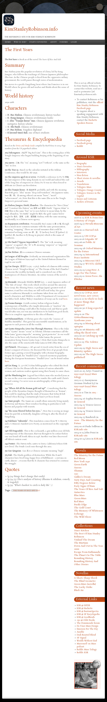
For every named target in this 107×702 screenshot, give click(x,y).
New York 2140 (82, 461)
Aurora (77, 467)
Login (74, 42)
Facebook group (84, 143)
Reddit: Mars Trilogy (87, 649)
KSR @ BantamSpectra (88, 611)
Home (8, 42)
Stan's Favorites (38, 42)
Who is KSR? (20, 42)
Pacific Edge (80, 504)
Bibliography (83, 169)
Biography (82, 163)
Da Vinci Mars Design (87, 626)
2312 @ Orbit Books (86, 620)
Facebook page (84, 140)
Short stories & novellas (88, 178)
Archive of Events (85, 202)
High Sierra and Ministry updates (88, 350)
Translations (83, 184)
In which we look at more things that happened (88, 302)
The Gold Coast (82, 507)
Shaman (78, 470)
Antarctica (79, 492)
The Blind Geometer (85, 581)
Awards (80, 181)
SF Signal (81, 638)
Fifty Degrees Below (84, 483)
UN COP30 (90, 236)
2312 (76, 473)
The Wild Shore (82, 517)
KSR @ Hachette (85, 608)
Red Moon (79, 458)
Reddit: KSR (82, 652)
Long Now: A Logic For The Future (86, 271)
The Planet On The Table (87, 555)
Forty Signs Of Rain (84, 486)
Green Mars (80, 498)
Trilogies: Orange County (89, 190)
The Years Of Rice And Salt (88, 489)
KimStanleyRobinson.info (31, 29)
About (53, 42)
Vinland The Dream (84, 539)
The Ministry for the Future (88, 455)
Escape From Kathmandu (87, 552)
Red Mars (79, 501)
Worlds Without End (87, 640)
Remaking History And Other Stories (86, 563)
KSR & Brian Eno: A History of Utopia (88, 219)
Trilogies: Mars (84, 187)
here (7, 277)
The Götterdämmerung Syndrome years (83, 317)
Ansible (80, 632)
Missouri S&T (92, 260)
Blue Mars (79, 495)
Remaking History (83, 558)
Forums (64, 42)
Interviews (82, 172)
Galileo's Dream (82, 476)
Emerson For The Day (87, 629)
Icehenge (79, 513)
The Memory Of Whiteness (88, 510)
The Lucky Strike (83, 587)
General (81, 401)
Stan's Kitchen (81, 530)
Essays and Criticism (87, 199)
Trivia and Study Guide (25, 145)
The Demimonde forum (88, 623)
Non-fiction (82, 175)
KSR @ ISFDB (83, 605)
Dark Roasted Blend (86, 635)
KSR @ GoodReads (86, 617)
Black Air (79, 590)
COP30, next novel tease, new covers (86, 294)
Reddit (80, 146)
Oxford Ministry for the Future (88, 250)
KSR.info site (81, 429)
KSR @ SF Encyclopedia (88, 614)
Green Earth (80, 464)
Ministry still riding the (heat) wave (86, 331)
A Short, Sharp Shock (85, 578)
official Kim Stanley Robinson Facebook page (90, 105)
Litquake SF (91, 239)
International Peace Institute (86, 256)
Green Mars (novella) (85, 584)
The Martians (81, 542)
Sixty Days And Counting (87, 480)
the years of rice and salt (26, 490)
